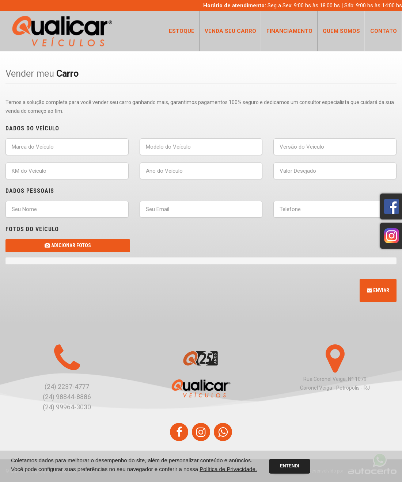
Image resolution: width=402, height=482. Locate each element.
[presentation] (61, 291)
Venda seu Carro (230, 31)
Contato (383, 31)
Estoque (181, 31)
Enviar (378, 290)
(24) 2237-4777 (67, 386)
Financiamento (289, 31)
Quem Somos (341, 31)
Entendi (289, 465)
